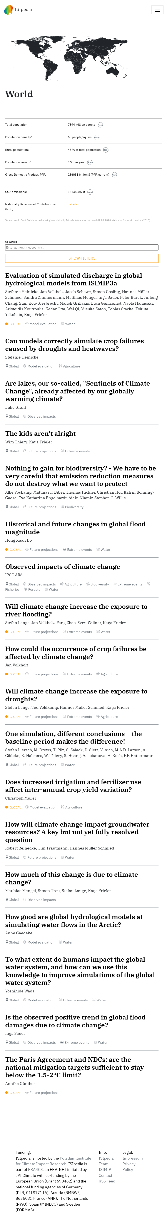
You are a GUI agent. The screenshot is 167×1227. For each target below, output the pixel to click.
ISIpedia (17, 10)
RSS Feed (107, 1181)
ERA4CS (35, 1169)
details (72, 204)
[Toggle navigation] (157, 9)
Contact (105, 1175)
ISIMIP (105, 1169)
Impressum (132, 1158)
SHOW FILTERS (81, 258)
